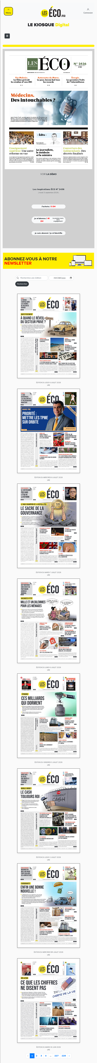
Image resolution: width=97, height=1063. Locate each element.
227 (56, 1055)
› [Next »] (69, 1055)
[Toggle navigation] (7, 35)
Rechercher (22, 283)
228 (64, 1055)
